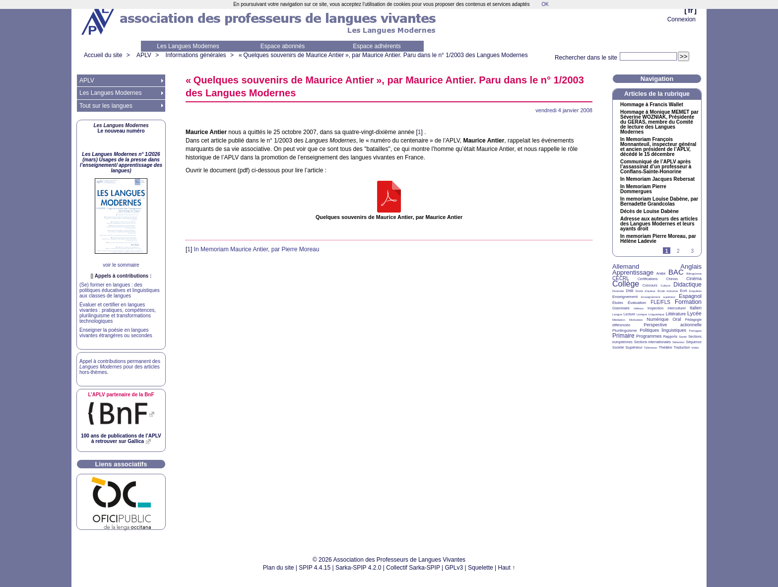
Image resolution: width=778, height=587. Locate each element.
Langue (617, 314)
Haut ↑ (507, 567)
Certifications (647, 279)
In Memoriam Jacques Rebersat (657, 179)
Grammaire (621, 308)
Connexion (681, 19)
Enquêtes (695, 291)
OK (544, 4)
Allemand (625, 266)
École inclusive (667, 291)
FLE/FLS (660, 302)
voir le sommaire (121, 265)
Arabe (661, 273)
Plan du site (278, 567)
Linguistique (656, 314)
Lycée (694, 313)
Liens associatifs (121, 464)
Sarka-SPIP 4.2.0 (358, 567)
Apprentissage (632, 272)
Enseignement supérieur (658, 296)
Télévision (650, 347)
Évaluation (637, 302)
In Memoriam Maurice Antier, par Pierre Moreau (257, 249)
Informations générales (196, 55)
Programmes (649, 336)
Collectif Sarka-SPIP (413, 567)
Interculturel (676, 308)
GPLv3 (454, 567)
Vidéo (695, 347)
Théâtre (665, 347)
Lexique (642, 314)
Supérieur (634, 347)
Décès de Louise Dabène (649, 211)
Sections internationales (652, 342)
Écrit (683, 291)
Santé (683, 336)
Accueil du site (103, 55)
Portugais (695, 330)
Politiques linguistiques (663, 330)
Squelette (480, 567)
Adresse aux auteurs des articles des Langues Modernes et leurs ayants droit (659, 224)
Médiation (618, 319)
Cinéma (694, 278)
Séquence (694, 342)
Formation (688, 301)
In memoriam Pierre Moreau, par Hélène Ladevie (658, 239)
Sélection (678, 342)
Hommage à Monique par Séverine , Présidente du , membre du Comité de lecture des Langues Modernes (659, 122)
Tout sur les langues (105, 105)
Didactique (687, 284)
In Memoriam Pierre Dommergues (643, 189)
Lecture (629, 314)
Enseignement (625, 296)
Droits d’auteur (645, 291)
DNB (630, 291)
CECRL (620, 278)
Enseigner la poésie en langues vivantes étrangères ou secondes (115, 332)
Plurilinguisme (624, 330)
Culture (665, 285)
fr (690, 10)
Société (618, 347)
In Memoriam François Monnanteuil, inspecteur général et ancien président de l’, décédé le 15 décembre (658, 147)
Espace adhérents (377, 46)
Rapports (670, 336)
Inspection (655, 308)
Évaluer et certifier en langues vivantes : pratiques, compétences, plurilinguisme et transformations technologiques (117, 313)
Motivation (636, 319)
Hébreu (639, 308)
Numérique (657, 319)
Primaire (623, 335)
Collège (625, 284)
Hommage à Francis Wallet (651, 104)
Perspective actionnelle (673, 324)
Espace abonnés (282, 46)
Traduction (682, 347)
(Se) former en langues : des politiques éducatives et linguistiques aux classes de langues (119, 290)
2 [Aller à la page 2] (678, 251)
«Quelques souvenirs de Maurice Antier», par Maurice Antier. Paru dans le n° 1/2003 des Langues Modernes (383, 55)
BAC (676, 272)
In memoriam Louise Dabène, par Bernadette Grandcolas (659, 202)
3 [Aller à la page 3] (692, 251)
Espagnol (690, 296)
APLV (143, 55)
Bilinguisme (694, 273)
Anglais (691, 266)
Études (617, 302)
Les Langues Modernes (188, 46)
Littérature (676, 313)
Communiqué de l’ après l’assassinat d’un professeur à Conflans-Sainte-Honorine (655, 166)
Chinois (672, 279)
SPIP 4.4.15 (314, 567)
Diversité (618, 291)
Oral (677, 319)
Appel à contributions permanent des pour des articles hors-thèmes (119, 367)
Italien (696, 307)
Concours (650, 285)
